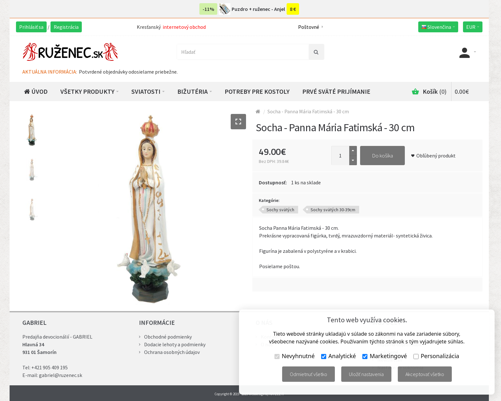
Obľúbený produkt (436, 155)
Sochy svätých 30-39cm (333, 210)
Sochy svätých (280, 210)
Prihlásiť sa (31, 27)
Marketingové (384, 356)
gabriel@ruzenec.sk (60, 375)
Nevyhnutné (294, 356)
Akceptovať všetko (424, 374)
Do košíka (382, 155)
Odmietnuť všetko (308, 374)
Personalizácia (436, 356)
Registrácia (66, 27)
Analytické (338, 356)
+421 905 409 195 (49, 367)
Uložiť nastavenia (366, 374)
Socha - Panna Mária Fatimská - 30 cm (308, 111)
